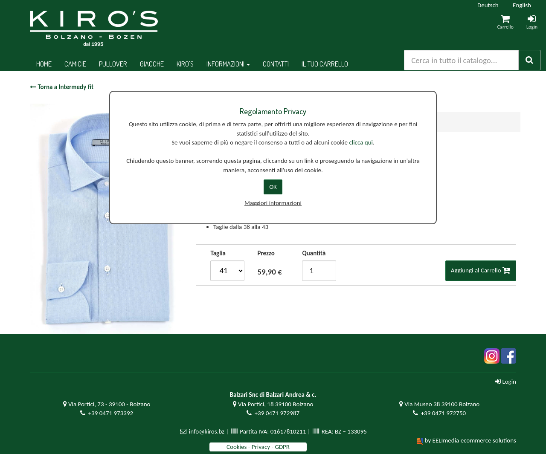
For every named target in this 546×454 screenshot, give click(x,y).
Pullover (113, 63)
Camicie (75, 63)
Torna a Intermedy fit (61, 87)
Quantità (313, 253)
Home (44, 63)
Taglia (218, 253)
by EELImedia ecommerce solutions (470, 440)
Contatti (276, 63)
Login (505, 381)
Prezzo (265, 253)
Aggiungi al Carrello (481, 270)
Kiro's (185, 63)
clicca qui (361, 142)
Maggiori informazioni (273, 203)
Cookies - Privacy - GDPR (258, 447)
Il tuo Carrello (325, 63)
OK (273, 187)
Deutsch (488, 5)
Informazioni (228, 63)
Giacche (152, 63)
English (522, 5)
